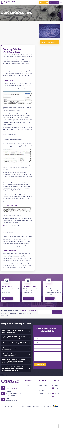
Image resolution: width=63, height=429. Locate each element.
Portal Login (43, 2)
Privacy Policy (21, 385)
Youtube (57, 375)
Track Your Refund (43, 364)
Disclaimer (29, 385)
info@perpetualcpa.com (12, 379)
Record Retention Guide (45, 372)
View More (50, 277)
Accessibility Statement (39, 385)
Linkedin (57, 372)
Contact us (29, 277)
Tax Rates (41, 370)
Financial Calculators (31, 367)
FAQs (27, 364)
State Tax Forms (43, 375)
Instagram (57, 367)
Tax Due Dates (42, 367)
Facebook (57, 364)
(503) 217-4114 (54, 2)
